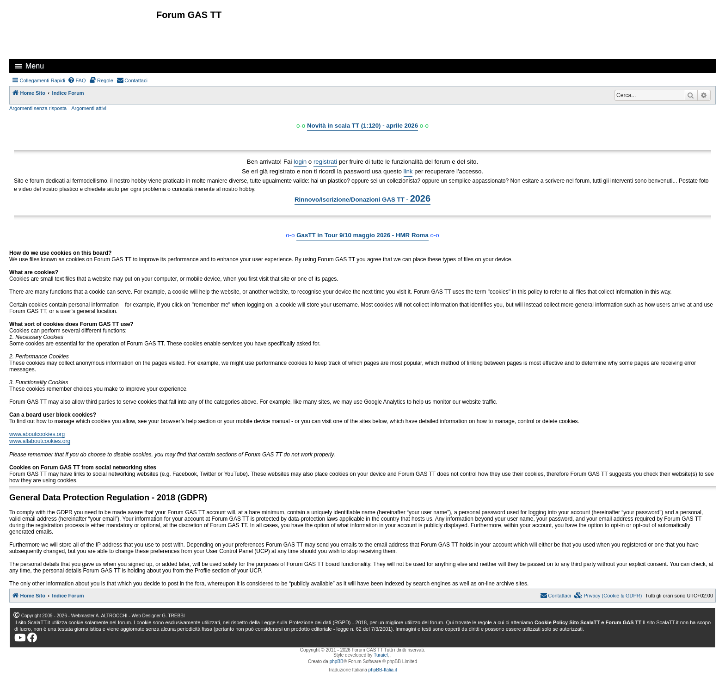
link (408, 171)
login (300, 161)
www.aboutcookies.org (37, 434)
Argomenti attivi (88, 108)
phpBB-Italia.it (383, 669)
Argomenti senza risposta (38, 108)
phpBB (337, 661)
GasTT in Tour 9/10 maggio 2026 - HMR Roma (362, 235)
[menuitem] (77, 80)
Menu (34, 66)
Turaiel (380, 655)
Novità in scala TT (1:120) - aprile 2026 (362, 125)
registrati (325, 161)
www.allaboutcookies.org (39, 441)
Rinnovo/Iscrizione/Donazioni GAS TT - (362, 198)
